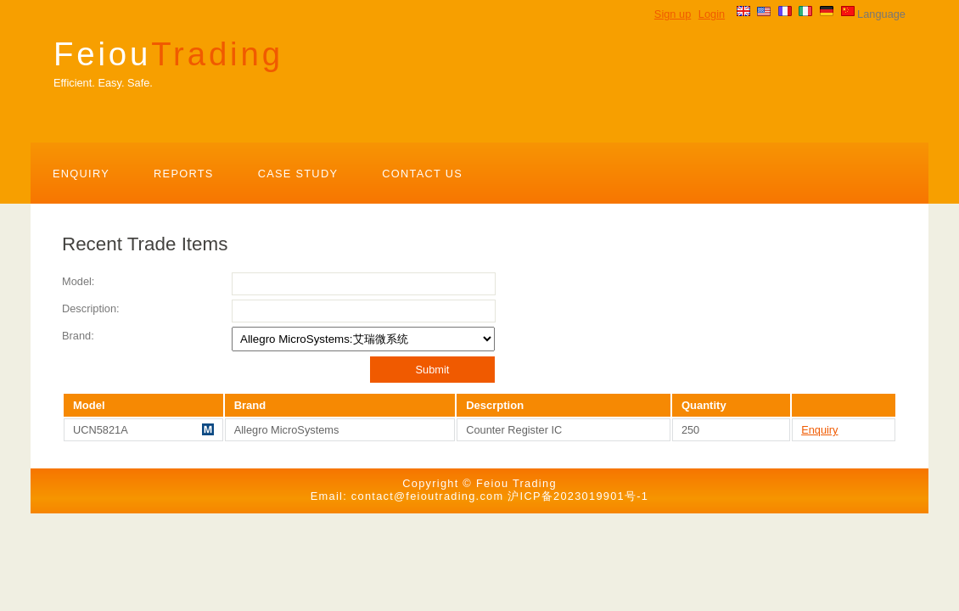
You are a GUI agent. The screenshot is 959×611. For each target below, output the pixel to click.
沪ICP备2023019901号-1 (578, 496)
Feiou (168, 54)
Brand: (78, 335)
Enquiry (81, 173)
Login (711, 14)
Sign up (672, 14)
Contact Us (422, 173)
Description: (91, 308)
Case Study (298, 173)
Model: (78, 281)
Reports (184, 173)
